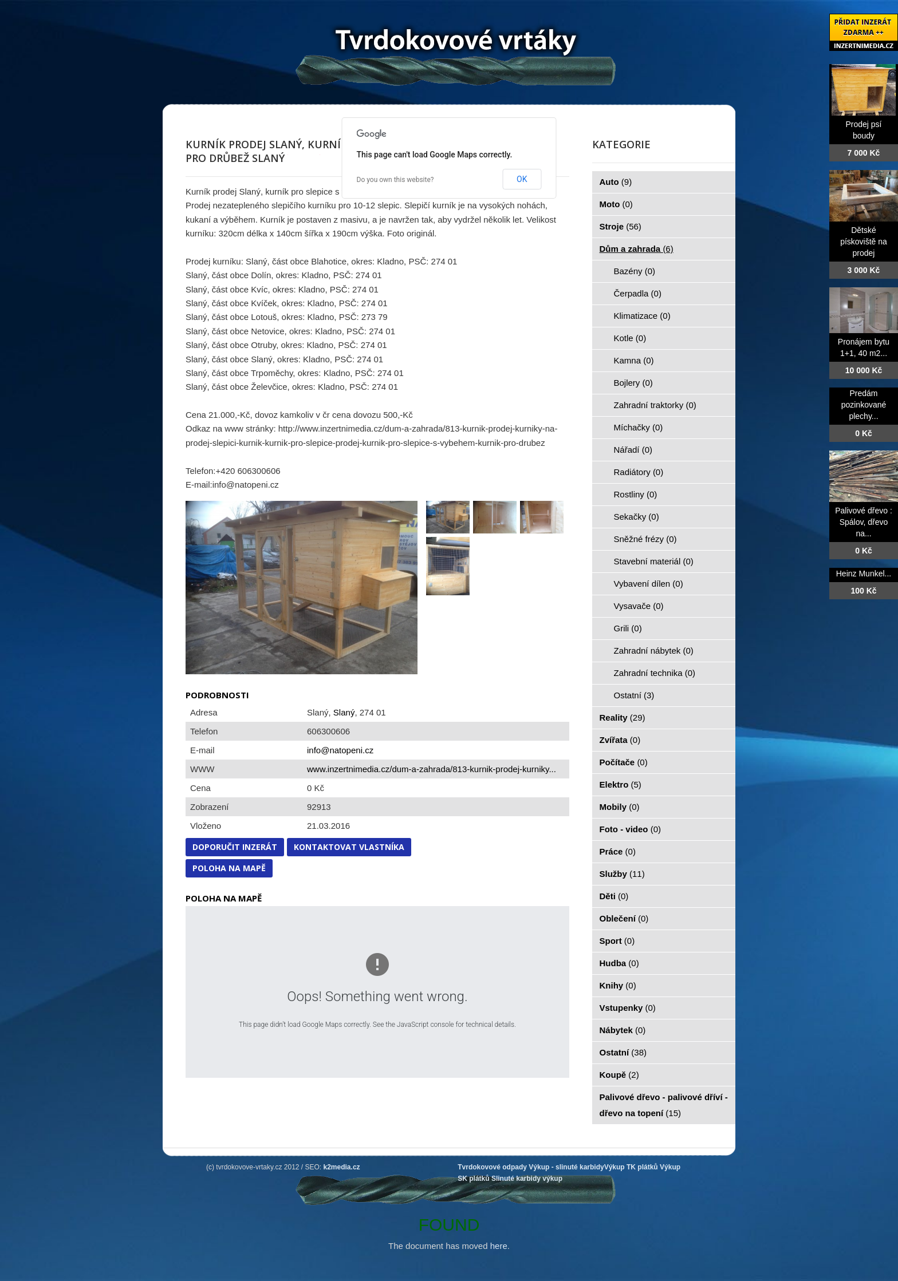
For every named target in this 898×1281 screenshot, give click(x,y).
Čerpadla (637, 293)
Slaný (344, 712)
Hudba (619, 963)
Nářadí (633, 449)
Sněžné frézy (645, 539)
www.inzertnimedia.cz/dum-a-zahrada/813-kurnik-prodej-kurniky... (431, 769)
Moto (616, 204)
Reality (622, 717)
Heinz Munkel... (863, 573)
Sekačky (636, 516)
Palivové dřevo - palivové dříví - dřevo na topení (664, 1105)
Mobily (620, 807)
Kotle (630, 338)
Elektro (620, 784)
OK (522, 179)
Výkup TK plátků (631, 1167)
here (498, 1246)
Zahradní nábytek (654, 650)
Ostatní (634, 695)
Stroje (620, 226)
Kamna (634, 360)
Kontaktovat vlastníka (349, 846)
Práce (618, 851)
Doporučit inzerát (234, 846)
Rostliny (635, 494)
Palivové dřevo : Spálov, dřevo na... (863, 522)
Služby (622, 874)
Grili (628, 628)
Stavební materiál (654, 561)
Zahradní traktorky (655, 405)
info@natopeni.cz (340, 750)
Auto (616, 182)
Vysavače (639, 606)
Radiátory (639, 472)
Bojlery (633, 383)
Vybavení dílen (648, 583)
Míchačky (638, 427)
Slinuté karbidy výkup (526, 1179)
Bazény (635, 271)
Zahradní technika (655, 673)
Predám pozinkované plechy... (864, 405)
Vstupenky (628, 1008)
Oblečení (624, 918)
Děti (614, 896)
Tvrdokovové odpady (492, 1167)
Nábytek (623, 1030)
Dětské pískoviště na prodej (863, 242)
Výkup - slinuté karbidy (566, 1167)
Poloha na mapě (229, 868)
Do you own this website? (395, 180)
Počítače (624, 762)
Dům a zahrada (637, 249)
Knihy (618, 985)
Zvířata (620, 740)
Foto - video (630, 829)
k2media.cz (342, 1167)
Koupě (619, 1075)
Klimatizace (642, 316)
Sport (617, 941)
